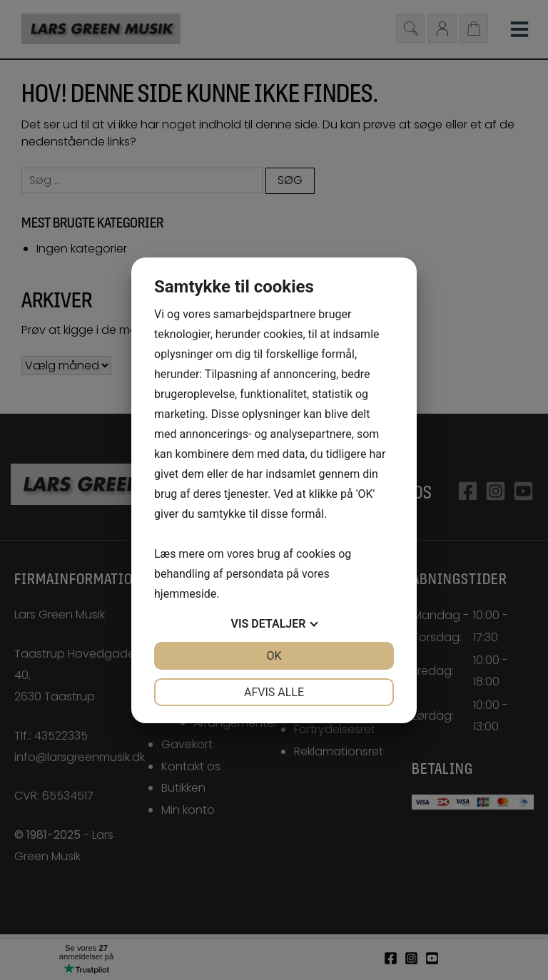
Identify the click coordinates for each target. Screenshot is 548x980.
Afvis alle (274, 692)
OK (273, 656)
